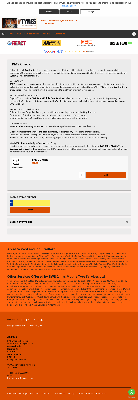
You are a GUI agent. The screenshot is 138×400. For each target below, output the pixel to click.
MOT (19, 33)
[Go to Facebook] (22, 318)
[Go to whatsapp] (131, 392)
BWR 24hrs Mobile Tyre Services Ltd (23, 392)
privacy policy (69, 5)
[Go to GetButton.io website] (131, 397)
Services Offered (31, 33)
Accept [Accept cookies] (49, 11)
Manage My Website (16, 324)
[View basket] (134, 33)
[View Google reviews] (69, 50)
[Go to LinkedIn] (40, 318)
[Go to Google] (33, 318)
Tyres (11, 33)
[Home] (3, 33)
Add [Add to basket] (106, 174)
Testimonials (59, 392)
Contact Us (60, 33)
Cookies (89, 392)
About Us (47, 33)
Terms (80, 392)
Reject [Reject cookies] (69, 11)
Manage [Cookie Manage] (90, 11)
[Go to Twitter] (27, 318)
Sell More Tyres (35, 324)
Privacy (71, 392)
